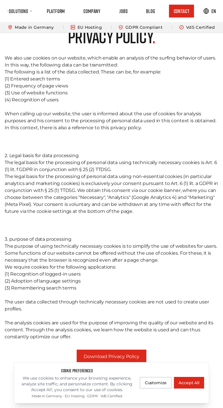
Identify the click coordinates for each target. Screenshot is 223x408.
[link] (181, 11)
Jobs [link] (123, 11)
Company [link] (91, 11)
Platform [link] (56, 11)
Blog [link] (150, 11)
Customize (156, 382)
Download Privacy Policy (111, 356)
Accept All (189, 382)
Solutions (21, 11)
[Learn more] (111, 27)
